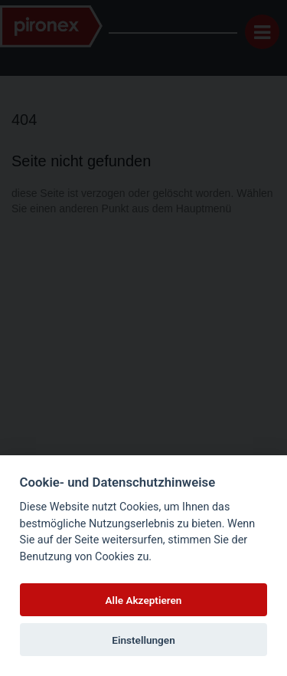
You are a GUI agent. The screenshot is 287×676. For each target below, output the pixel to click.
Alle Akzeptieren (144, 600)
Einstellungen (143, 640)
